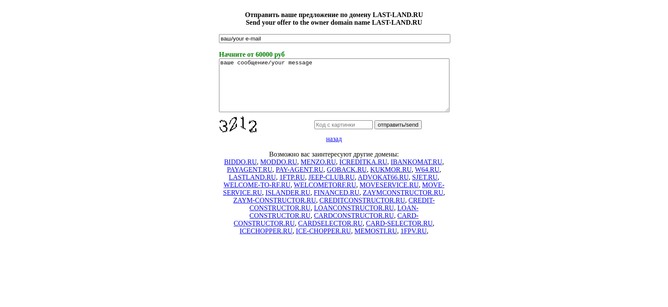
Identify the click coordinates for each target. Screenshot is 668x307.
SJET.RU (425, 187)
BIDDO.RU (240, 172)
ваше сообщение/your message (334, 90)
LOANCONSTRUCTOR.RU (354, 218)
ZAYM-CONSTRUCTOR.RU (274, 210)
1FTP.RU (292, 187)
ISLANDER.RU (287, 202)
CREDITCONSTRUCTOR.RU (362, 210)
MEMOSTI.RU (375, 241)
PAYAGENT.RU (250, 179)
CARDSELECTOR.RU (330, 233)
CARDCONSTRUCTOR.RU (354, 225)
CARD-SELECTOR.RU (399, 233)
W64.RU (427, 179)
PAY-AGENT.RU (299, 179)
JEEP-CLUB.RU (331, 187)
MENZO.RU (318, 172)
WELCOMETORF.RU (325, 195)
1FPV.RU (413, 241)
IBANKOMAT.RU (416, 172)
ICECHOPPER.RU (266, 241)
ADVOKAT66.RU (383, 187)
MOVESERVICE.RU (389, 195)
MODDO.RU (278, 172)
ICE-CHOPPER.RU (323, 241)
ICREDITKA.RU (363, 172)
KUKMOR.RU (391, 179)
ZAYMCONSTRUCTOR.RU (403, 202)
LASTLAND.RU (252, 187)
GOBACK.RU (347, 179)
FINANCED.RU (336, 202)
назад (334, 149)
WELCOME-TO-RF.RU (257, 195)
